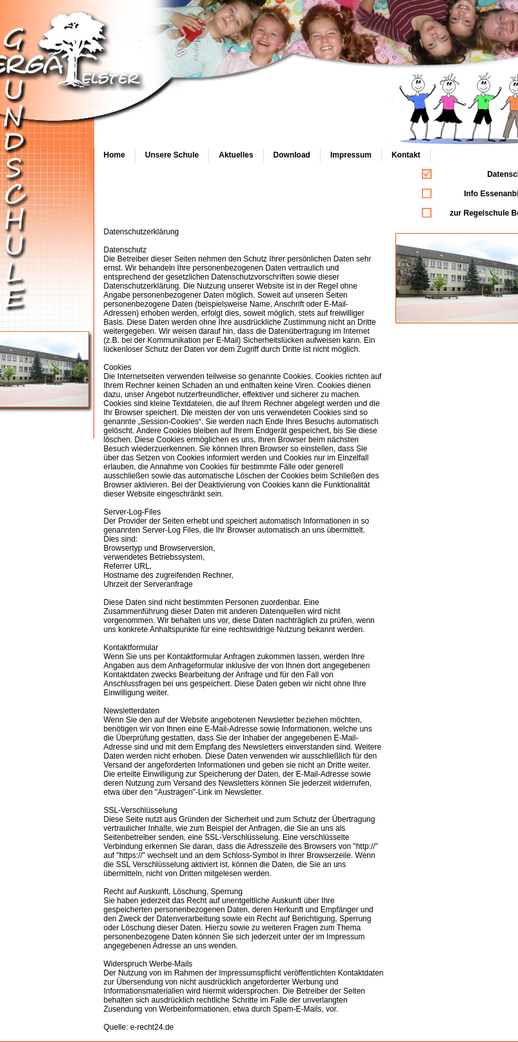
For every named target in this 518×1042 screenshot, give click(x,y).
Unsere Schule (172, 154)
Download (292, 154)
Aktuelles (236, 154)
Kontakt (406, 154)
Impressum (351, 154)
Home (114, 154)
